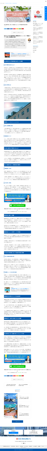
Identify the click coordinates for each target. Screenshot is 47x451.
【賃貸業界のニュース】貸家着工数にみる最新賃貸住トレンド (20, 53)
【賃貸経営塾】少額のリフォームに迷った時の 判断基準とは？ (20, 288)
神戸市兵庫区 (34, 50)
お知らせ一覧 (17, 421)
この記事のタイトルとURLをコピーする (17, 32)
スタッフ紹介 (26, 446)
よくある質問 (35, 446)
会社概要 (39, 446)
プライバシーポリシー (23, 447)
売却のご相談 (13, 446)
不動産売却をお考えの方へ (6, 446)
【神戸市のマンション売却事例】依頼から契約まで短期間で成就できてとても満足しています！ (38, 28)
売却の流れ (21, 446)
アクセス (43, 446)
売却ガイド (17, 446)
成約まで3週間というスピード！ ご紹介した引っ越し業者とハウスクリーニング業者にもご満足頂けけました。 (38, 24)
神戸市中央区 (34, 48)
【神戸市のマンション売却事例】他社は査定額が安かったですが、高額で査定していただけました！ (38, 33)
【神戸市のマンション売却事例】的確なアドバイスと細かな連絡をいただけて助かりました (38, 42)
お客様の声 (30, 446)
